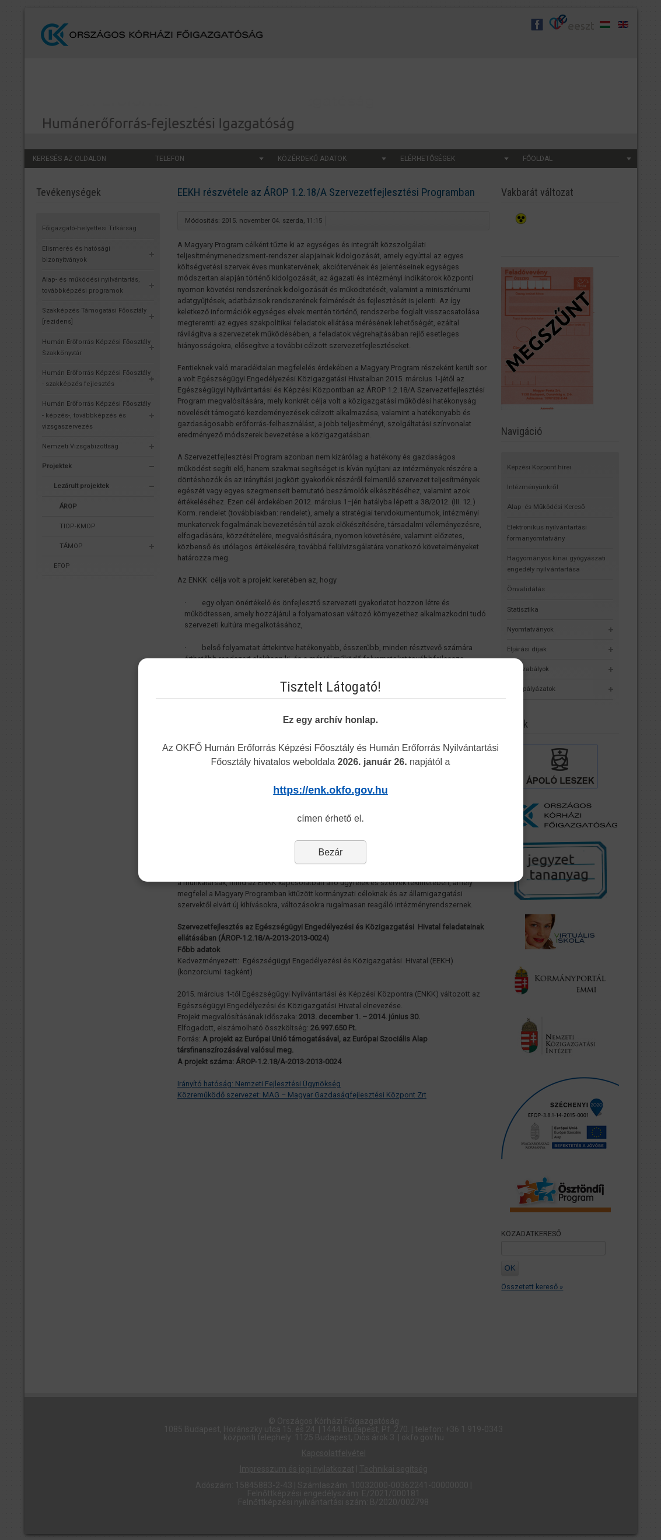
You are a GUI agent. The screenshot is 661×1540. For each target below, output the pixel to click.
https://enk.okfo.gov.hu (330, 790)
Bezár (331, 852)
